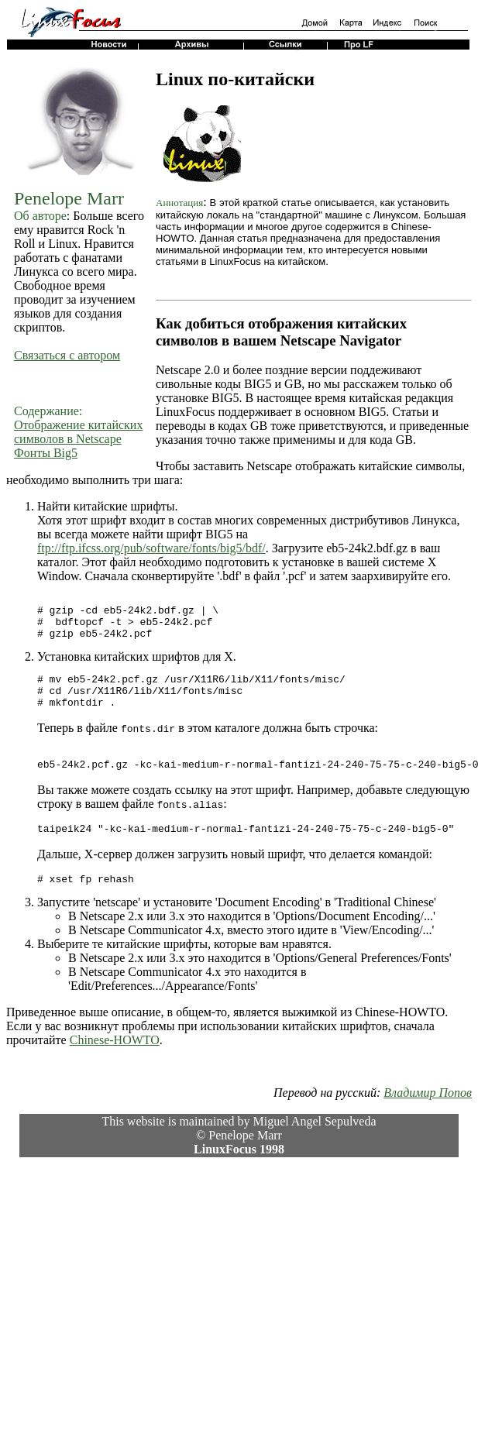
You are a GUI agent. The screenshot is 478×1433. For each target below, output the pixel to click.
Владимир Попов (427, 1118)
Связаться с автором (67, 355)
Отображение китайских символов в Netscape (78, 431)
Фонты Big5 (45, 452)
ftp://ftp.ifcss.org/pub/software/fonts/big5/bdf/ (151, 548)
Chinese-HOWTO (115, 1065)
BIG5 (219, 534)
